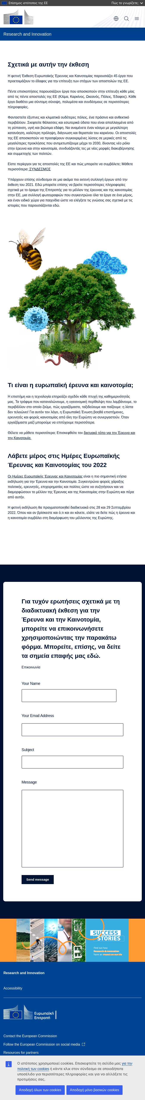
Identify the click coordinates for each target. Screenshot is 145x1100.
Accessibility (12, 988)
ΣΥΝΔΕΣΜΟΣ (39, 169)
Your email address (38, 716)
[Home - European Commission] (18, 16)
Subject (28, 750)
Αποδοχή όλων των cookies (40, 1090)
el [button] (116, 18)
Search (126, 18)
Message (29, 782)
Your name (31, 683)
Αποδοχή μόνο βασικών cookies (94, 1090)
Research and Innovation (23, 973)
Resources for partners (21, 1052)
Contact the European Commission (30, 1036)
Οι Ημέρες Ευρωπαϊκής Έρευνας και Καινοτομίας (45, 476)
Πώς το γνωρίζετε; (127, 3)
